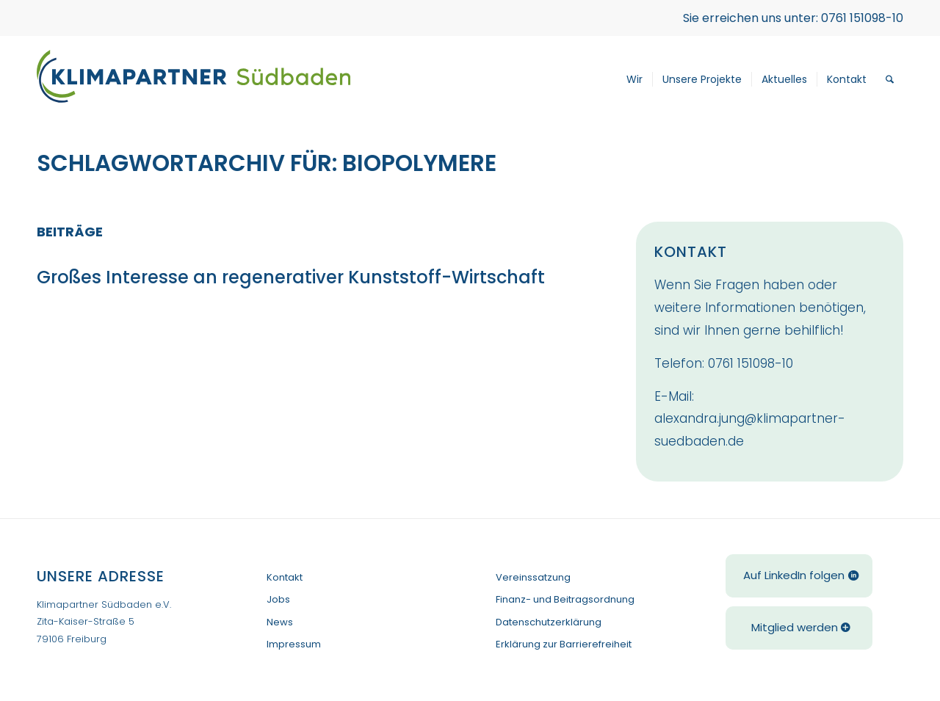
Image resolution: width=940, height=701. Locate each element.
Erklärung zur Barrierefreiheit (564, 644)
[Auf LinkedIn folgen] (799, 576)
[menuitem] (634, 79)
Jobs (278, 599)
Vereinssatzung (533, 577)
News (280, 622)
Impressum (294, 644)
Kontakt (285, 577)
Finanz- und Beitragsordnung (565, 599)
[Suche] (889, 79)
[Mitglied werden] (799, 628)
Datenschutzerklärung (548, 622)
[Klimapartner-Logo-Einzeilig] (193, 79)
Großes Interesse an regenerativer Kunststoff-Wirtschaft (298, 277)
